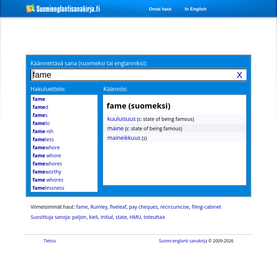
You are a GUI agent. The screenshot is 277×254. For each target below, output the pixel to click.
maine (115, 128)
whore (46, 147)
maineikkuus (124, 138)
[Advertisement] (87, 36)
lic (41, 123)
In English (196, 9)
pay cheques (143, 206)
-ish (43, 131)
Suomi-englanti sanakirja (183, 241)
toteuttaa (154, 217)
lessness (48, 187)
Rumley (99, 206)
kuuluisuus (121, 119)
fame (82, 206)
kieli (93, 217)
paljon (79, 217)
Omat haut (160, 9)
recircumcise (174, 206)
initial (107, 217)
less (43, 139)
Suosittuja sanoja (50, 217)
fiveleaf (118, 206)
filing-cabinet (206, 206)
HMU (135, 217)
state (121, 217)
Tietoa (49, 241)
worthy (47, 171)
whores (47, 163)
